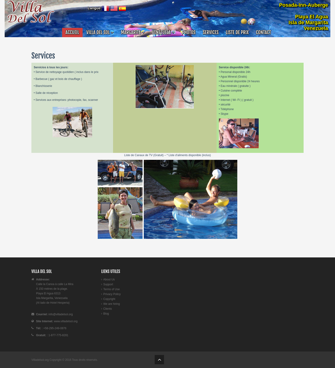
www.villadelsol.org (65, 321)
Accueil (72, 32)
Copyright (109, 299)
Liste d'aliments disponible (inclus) (189, 155)
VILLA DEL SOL (100, 32)
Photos (188, 32)
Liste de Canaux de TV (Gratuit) (144, 155)
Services (210, 32)
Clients (107, 308)
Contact (263, 32)
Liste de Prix (237, 32)
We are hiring (111, 304)
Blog (106, 313)
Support (108, 284)
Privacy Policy (112, 294)
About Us (109, 279)
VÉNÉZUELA (163, 32)
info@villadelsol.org (60, 314)
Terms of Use (111, 289)
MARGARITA (133, 32)
